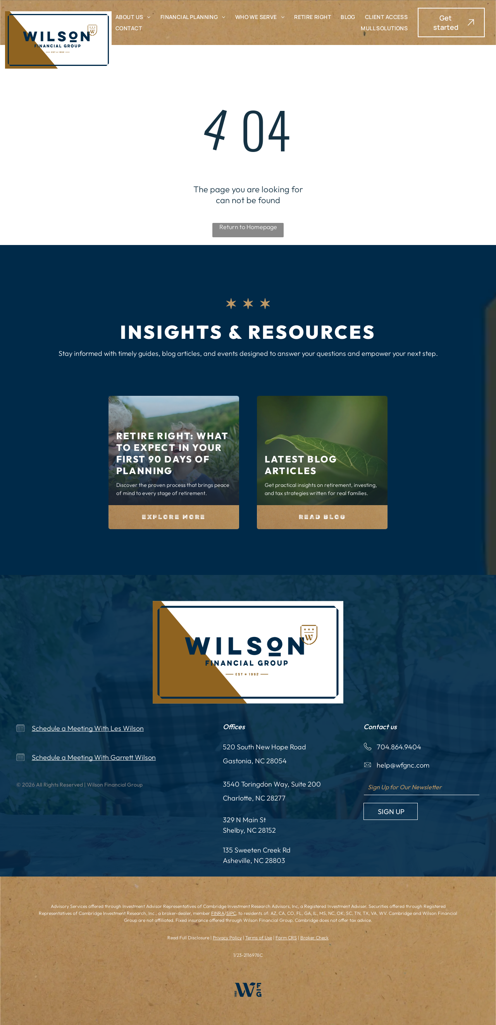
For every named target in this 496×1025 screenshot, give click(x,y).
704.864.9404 (399, 746)
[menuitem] (133, 16)
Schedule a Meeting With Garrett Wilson (94, 757)
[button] (451, 22)
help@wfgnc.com (403, 765)
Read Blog (322, 517)
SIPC (231, 913)
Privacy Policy (227, 937)
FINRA (217, 913)
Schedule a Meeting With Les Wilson (88, 728)
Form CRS (286, 937)
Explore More (174, 517)
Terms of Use (258, 937)
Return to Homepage (248, 227)
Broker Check (314, 937)
